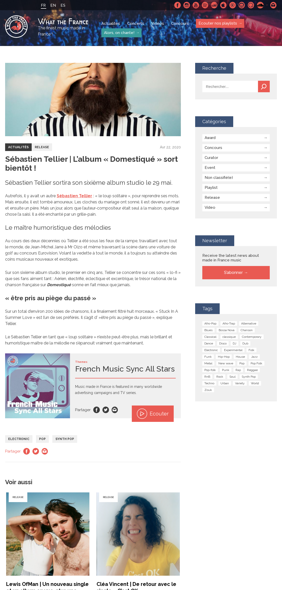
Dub (245, 343)
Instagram (186, 5)
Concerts (135, 23)
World (255, 383)
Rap (238, 370)
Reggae (252, 370)
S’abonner (233, 272)
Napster (242, 5)
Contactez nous (273, 5)
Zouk (208, 390)
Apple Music (223, 5)
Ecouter (153, 414)
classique (229, 337)
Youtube (196, 5)
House (240, 356)
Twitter (105, 410)
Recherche (264, 86)
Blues (208, 330)
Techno (209, 383)
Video (210, 207)
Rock (219, 376)
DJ (234, 343)
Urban (224, 383)
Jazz (254, 356)
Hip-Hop (224, 356)
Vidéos (157, 23)
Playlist (211, 187)
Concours (180, 23)
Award (210, 137)
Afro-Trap (228, 323)
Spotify (205, 5)
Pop (42, 439)
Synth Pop (64, 439)
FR (43, 5)
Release (42, 147)
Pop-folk (210, 370)
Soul (232, 376)
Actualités (110, 23)
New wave (225, 363)
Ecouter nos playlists (217, 23)
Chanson (247, 330)
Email (115, 410)
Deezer (214, 5)
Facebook (177, 5)
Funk (208, 356)
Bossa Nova (226, 330)
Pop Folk (256, 363)
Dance (208, 343)
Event (210, 167)
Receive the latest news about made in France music (230, 257)
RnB (207, 376)
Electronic (18, 439)
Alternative (248, 323)
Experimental (233, 350)
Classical (210, 337)
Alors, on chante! (119, 32)
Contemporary (252, 337)
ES (63, 5)
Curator (211, 157)
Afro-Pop (210, 323)
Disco (223, 343)
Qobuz (251, 5)
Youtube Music (232, 5)
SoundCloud (260, 5)
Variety (240, 383)
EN (53, 5)
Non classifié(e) (219, 177)
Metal (208, 363)
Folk (251, 350)
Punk (225, 370)
